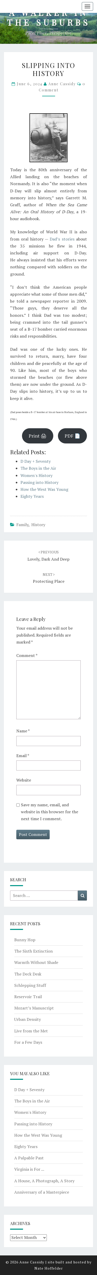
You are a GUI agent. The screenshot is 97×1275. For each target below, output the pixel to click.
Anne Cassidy (62, 83)
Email (22, 755)
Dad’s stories (62, 239)
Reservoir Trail (28, 996)
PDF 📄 (72, 436)
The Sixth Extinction (33, 951)
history (38, 524)
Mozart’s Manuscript (34, 1008)
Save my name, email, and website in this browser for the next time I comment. (49, 812)
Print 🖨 (38, 436)
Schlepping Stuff (30, 985)
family (22, 524)
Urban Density (27, 1019)
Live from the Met (31, 1031)
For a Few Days (28, 1042)
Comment (27, 655)
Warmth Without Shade (36, 962)
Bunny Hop (24, 940)
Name (23, 731)
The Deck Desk (27, 974)
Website (23, 780)
